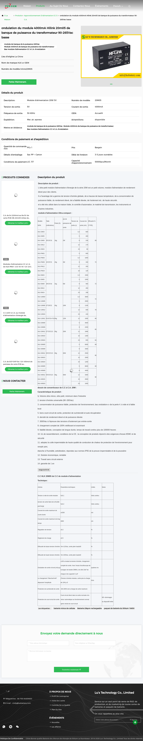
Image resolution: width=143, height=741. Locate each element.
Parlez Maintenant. (19, 82)
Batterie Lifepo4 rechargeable (89, 608)
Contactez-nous (81, 6)
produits (18, 16)
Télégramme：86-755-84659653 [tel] (17, 699)
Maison (27, 6)
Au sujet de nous (59, 6)
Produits (40, 6)
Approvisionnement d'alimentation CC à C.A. (40, 18)
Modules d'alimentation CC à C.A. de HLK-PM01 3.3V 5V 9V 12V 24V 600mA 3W (17, 266)
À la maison (7, 18)
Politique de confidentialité (11, 738)
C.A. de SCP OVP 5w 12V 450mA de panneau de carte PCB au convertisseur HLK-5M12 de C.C (17, 364)
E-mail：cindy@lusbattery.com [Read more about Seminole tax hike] (17, 703)
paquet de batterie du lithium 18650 (119, 608)
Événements (101, 6)
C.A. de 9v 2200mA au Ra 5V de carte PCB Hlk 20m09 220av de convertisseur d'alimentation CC (16, 218)
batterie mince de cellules (64, 608)
